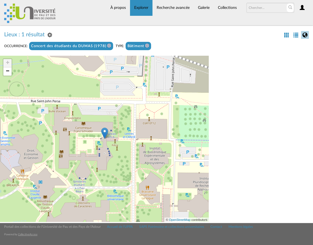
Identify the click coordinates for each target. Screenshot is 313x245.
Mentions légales (240, 226)
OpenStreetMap (179, 219)
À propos (118, 8)
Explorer (141, 8)
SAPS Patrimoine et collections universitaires (171, 226)
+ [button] (7, 63)
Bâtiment (138, 46)
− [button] (7, 71)
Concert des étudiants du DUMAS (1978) (71, 46)
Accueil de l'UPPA (120, 226)
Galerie (204, 8)
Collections (227, 8)
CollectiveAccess (27, 234)
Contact (216, 226)
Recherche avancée (173, 8)
